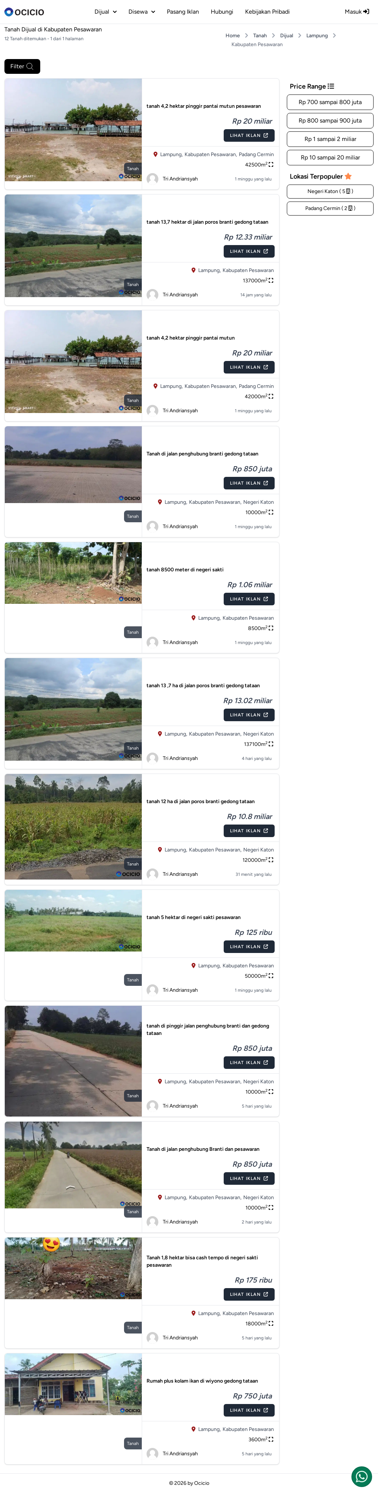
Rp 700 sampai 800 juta (330, 102)
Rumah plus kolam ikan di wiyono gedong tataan (202, 1381)
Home (233, 35)
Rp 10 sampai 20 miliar (330, 157)
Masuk (357, 11)
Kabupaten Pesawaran (248, 270)
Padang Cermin (256, 154)
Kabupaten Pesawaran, (211, 154)
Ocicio (201, 1483)
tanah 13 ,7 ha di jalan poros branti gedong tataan (203, 685)
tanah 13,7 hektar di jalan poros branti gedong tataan (207, 222)
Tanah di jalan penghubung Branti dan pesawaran (203, 1149)
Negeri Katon (258, 502)
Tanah (260, 35)
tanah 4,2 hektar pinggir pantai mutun (191, 338)
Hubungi (222, 11)
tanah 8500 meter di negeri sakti (185, 570)
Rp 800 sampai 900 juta (330, 120)
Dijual (286, 35)
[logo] (24, 12)
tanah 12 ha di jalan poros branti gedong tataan (201, 801)
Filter (22, 66)
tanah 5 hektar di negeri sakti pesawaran (194, 917)
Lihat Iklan (249, 135)
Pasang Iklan (183, 11)
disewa (141, 11)
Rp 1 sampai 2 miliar (330, 138)
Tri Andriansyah (172, 179)
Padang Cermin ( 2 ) (330, 208)
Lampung (317, 35)
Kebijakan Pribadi (267, 11)
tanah (133, 168)
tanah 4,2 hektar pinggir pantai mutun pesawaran (204, 106)
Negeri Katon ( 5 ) (330, 191)
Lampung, (171, 154)
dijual (105, 11)
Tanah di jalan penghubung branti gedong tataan (202, 454)
